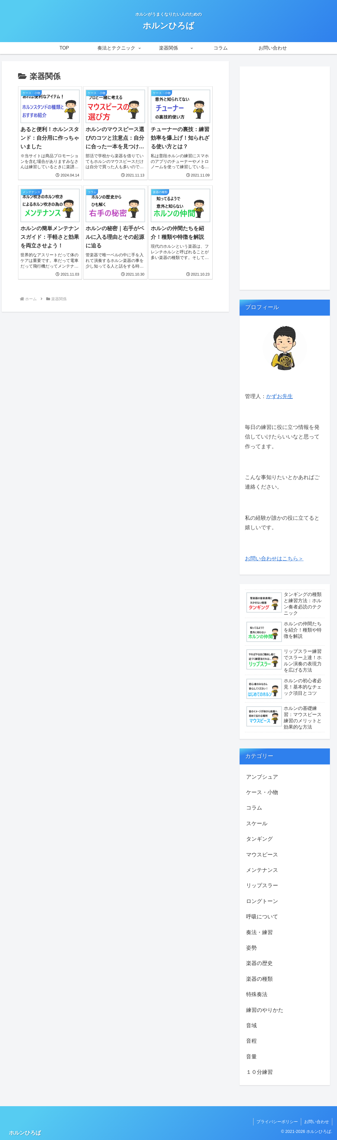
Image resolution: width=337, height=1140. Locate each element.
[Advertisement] (285, 180)
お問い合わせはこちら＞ (274, 559)
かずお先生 (279, 396)
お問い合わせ (316, 1121)
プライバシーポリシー (277, 1121)
